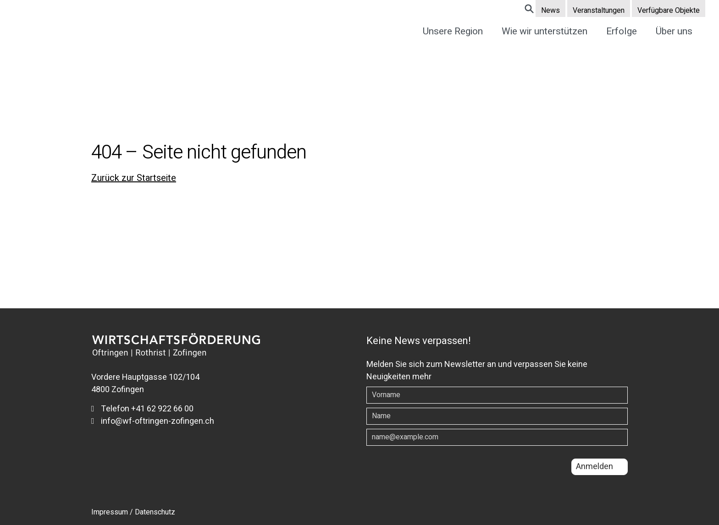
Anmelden (594, 466)
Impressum (109, 512)
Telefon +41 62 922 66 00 (142, 409)
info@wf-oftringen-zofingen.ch (152, 421)
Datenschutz (155, 512)
